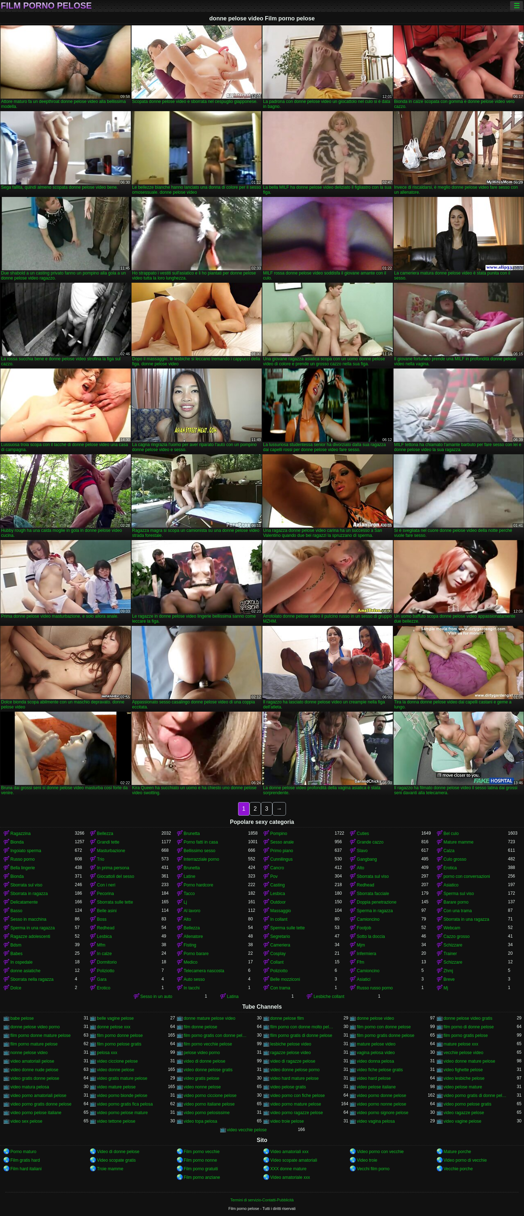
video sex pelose (26, 1121)
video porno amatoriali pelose (38, 1095)
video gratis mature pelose (122, 1078)
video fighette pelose (463, 1069)
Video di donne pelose (118, 1151)
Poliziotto (105, 970)
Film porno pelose (46, 5)
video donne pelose (115, 1069)
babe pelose (22, 1018)
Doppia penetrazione (376, 902)
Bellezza (105, 833)
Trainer (450, 953)
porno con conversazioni (467, 876)
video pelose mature (463, 1086)
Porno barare (196, 953)
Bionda (17, 842)
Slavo (362, 850)
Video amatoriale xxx (290, 1177)
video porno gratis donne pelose (40, 1104)
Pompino (278, 833)
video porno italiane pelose (209, 1104)
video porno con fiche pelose (297, 1095)
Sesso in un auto (156, 996)
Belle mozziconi (285, 979)
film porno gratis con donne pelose (216, 1035)
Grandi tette (108, 842)
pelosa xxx (107, 1052)
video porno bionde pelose (122, 1095)
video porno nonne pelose (381, 1104)
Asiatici (363, 979)
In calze (104, 953)
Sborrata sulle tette (115, 902)
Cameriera (280, 945)
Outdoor (278, 902)
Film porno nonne (200, 1160)
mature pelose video (376, 1044)
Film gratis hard (25, 1160)
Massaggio (280, 910)
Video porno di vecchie (465, 1160)
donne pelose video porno (35, 1026)
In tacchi (192, 987)
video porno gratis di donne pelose (476, 1095)
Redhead (365, 885)
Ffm (360, 962)
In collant (278, 919)
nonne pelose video (29, 1052)
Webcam (452, 927)
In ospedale (21, 962)
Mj (446, 987)
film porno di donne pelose (469, 1026)
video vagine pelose (462, 1121)
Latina (233, 996)
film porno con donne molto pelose (302, 1026)
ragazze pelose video (290, 1052)
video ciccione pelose (117, 1061)
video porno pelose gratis (467, 1104)
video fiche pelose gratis (380, 1069)
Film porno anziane (202, 1177)
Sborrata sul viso (373, 876)
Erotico (103, 987)
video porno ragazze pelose (296, 1112)
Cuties (363, 833)
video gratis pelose (201, 1078)
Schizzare (453, 945)
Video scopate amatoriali (293, 1160)
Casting (277, 885)
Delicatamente (24, 902)
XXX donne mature (288, 1168)
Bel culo (451, 833)
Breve (449, 979)
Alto (360, 867)
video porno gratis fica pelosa (125, 1104)
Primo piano (281, 850)
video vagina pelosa (376, 1121)
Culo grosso (455, 859)
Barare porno (456, 902)
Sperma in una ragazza (32, 927)
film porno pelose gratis (119, 1044)
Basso (16, 910)
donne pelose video (375, 1018)
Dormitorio (107, 962)
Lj (185, 902)
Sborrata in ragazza (29, 893)
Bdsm (15, 945)
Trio (100, 859)
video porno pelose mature (122, 1112)
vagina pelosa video (376, 1052)
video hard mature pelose (294, 1078)
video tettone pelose (116, 1121)
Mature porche (457, 1151)
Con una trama (458, 910)
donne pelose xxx (113, 1026)
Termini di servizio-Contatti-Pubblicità (261, 1200)
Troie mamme (110, 1168)
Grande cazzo (370, 842)
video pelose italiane (376, 1086)
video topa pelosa (200, 1121)
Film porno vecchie (202, 1151)
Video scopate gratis (116, 1160)
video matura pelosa (29, 1086)
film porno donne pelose (120, 1035)
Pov (274, 876)
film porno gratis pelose (466, 1035)
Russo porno (22, 859)
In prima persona (113, 867)
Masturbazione (111, 850)
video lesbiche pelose (464, 1078)
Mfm (101, 945)
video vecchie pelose (247, 1129)
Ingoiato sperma (25, 850)
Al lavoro (192, 910)
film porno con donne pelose (384, 1026)
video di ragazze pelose (292, 1061)
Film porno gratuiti (201, 1168)
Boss (102, 919)
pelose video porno (202, 1052)
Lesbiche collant (328, 996)
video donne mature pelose (469, 1061)
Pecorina (105, 893)
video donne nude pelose (34, 1069)
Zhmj (448, 970)
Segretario (280, 936)
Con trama (280, 987)
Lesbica (277, 893)
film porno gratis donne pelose (385, 1035)
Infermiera (366, 953)
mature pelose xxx (461, 1044)
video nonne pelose (202, 1086)
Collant (276, 962)
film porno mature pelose (34, 1044)
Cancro (277, 867)
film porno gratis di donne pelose (301, 1035)
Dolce (15, 987)
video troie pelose (287, 1121)
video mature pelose (116, 1086)
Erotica (450, 867)
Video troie (367, 1160)
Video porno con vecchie (380, 1151)
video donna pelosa (375, 1061)
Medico (191, 962)
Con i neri (106, 885)
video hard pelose (374, 1078)
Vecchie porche (458, 1168)
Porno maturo (23, 1151)
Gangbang (367, 859)
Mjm (361, 945)
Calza (449, 850)
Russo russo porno (375, 987)
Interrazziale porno (201, 859)
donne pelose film (287, 1018)
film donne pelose (200, 1026)
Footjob (364, 927)
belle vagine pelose (115, 1018)
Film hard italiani (25, 1168)
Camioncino (368, 919)
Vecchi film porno (373, 1168)
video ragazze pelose (464, 1112)
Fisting (190, 945)
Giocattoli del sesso (115, 876)
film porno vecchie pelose (208, 1044)
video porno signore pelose (382, 1112)
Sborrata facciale (373, 893)
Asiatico (451, 885)
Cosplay (278, 953)
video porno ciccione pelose (210, 1095)
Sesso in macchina (28, 919)
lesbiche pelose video (290, 1044)
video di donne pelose (205, 1061)
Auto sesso (194, 979)
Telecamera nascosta (204, 970)
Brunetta (192, 833)
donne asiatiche (25, 970)
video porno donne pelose (381, 1095)
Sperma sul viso (459, 893)
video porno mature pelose (295, 1104)
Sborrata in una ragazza (466, 919)
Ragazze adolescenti (30, 936)
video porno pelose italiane (35, 1112)
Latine (190, 876)
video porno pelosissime (207, 1112)
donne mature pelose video (210, 1018)
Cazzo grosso (457, 936)
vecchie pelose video (463, 1052)
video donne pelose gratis (208, 1069)
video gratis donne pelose (34, 1078)
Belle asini (107, 910)
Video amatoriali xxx (289, 1151)
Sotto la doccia (371, 936)
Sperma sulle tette (287, 927)
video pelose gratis (288, 1086)
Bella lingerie (22, 867)
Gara (102, 979)
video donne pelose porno (295, 1069)
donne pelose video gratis (468, 1018)
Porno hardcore (198, 885)
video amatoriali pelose (32, 1061)
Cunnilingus (281, 859)
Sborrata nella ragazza (32, 979)
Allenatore (193, 936)
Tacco (189, 893)
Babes (16, 953)
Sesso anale (282, 842)
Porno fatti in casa (201, 842)
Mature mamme (459, 842)
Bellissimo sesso (200, 850)
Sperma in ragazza (375, 910)
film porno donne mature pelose (40, 1035)
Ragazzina (20, 833)
